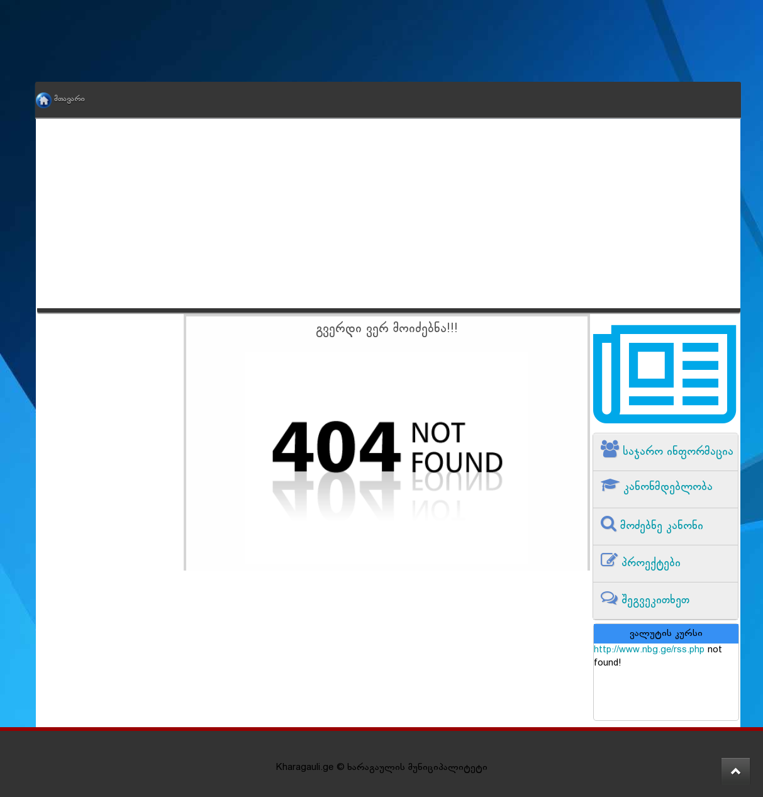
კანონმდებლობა (666, 487)
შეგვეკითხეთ (653, 600)
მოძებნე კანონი (659, 526)
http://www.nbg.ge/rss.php (649, 650)
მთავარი (69, 99)
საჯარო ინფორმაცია (676, 452)
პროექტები (649, 563)
